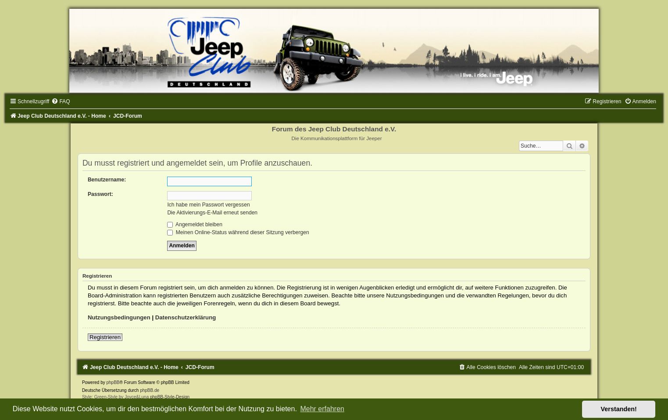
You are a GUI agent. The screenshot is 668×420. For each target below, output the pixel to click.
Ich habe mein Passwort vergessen (208, 205)
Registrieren (105, 337)
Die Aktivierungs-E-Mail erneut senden (212, 213)
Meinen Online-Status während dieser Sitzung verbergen (238, 232)
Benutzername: (107, 180)
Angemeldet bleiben (194, 224)
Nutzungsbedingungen (119, 317)
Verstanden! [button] (619, 409)
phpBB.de (149, 390)
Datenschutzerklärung (185, 317)
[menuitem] (60, 101)
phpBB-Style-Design (169, 397)
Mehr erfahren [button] (322, 409)
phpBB (112, 382)
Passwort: (100, 194)
